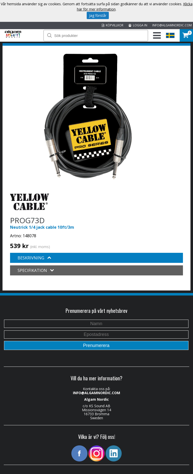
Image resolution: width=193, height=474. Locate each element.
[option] (88, 116)
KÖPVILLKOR (112, 25)
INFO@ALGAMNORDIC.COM (172, 25)
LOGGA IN (137, 25)
